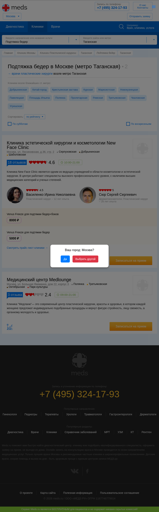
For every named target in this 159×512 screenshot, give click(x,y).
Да (65, 259)
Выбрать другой (85, 259)
